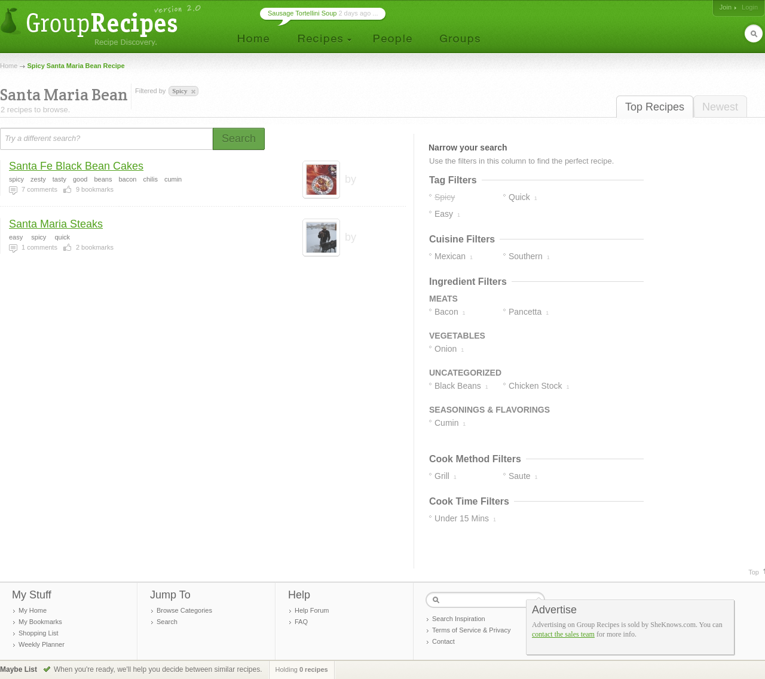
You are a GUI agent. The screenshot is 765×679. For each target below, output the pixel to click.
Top (753, 572)
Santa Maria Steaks (56, 224)
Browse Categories (184, 610)
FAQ (301, 621)
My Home (33, 610)
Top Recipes (654, 107)
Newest (720, 107)
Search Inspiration (458, 618)
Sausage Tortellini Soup (302, 13)
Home (8, 65)
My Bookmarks (40, 621)
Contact (443, 641)
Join (726, 7)
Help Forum (312, 610)
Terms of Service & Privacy (471, 630)
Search (167, 621)
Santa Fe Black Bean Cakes (76, 166)
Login (750, 7)
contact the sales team (563, 634)
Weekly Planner (42, 644)
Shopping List (39, 633)
